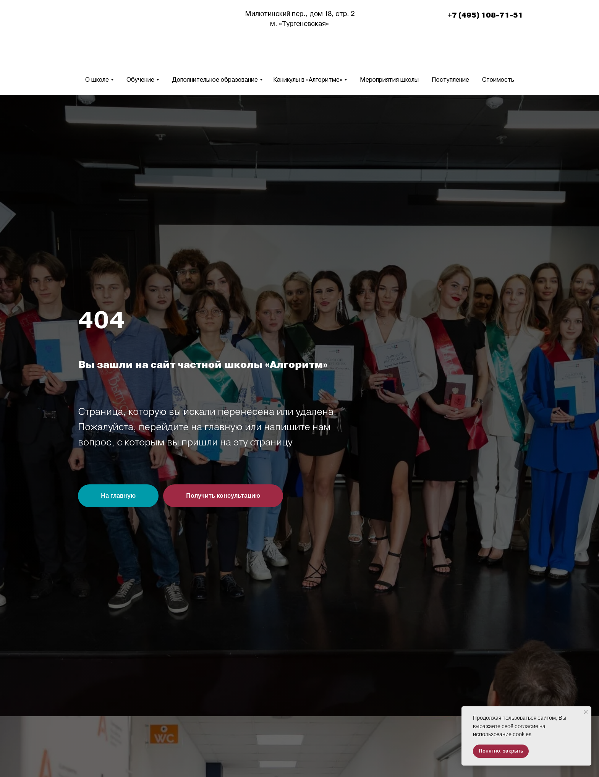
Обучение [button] (140, 79)
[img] (102, 19)
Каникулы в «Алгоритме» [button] (307, 79)
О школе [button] (97, 79)
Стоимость (498, 79)
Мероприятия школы (389, 79)
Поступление (450, 79)
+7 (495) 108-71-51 (485, 15)
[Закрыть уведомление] (585, 712)
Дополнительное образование (215, 79)
